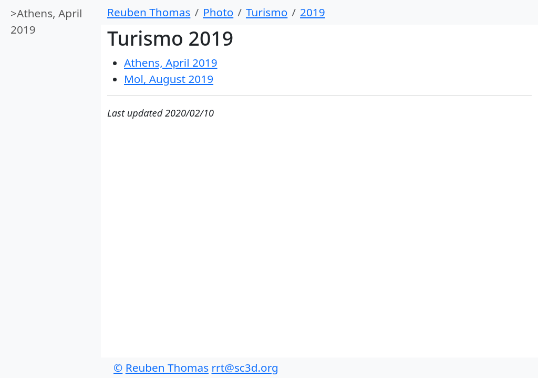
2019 (312, 12)
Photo (218, 12)
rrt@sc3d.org (245, 367)
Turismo (266, 12)
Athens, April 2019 (46, 21)
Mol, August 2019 (168, 78)
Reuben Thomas (148, 12)
